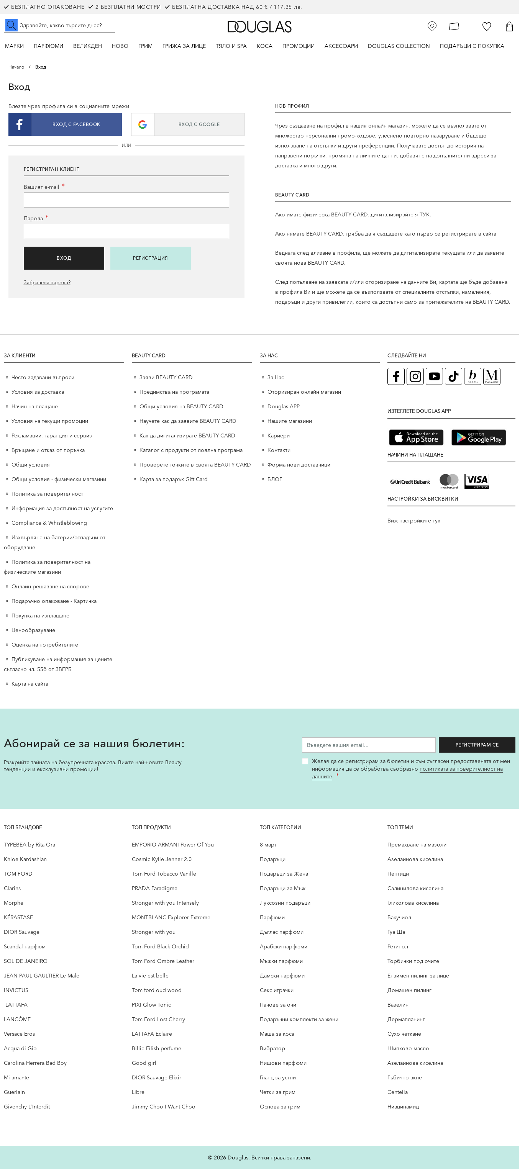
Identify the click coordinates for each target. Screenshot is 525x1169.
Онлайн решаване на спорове (50, 586)
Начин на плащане (34, 406)
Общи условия (30, 464)
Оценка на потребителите (44, 644)
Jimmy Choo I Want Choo (163, 1106)
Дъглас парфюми (282, 931)
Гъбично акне (404, 1077)
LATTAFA (16, 1004)
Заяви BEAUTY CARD (166, 377)
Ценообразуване (33, 630)
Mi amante (16, 1077)
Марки (14, 46)
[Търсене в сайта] (59, 25)
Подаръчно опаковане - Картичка (54, 601)
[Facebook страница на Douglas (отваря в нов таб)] (396, 376)
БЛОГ (274, 479)
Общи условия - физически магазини (58, 479)
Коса (264, 46)
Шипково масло (408, 1048)
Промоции (298, 46)
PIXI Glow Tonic (151, 1004)
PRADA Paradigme (154, 888)
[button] (65, 124)
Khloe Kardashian (25, 859)
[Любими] (487, 26)
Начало (16, 67)
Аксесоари (341, 46)
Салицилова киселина (415, 888)
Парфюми (48, 46)
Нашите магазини (289, 421)
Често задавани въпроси (42, 377)
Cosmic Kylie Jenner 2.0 (162, 859)
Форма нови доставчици (298, 464)
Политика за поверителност (47, 493)
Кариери (278, 435)
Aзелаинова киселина (415, 859)
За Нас (275, 377)
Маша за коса (277, 1033)
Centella (397, 1092)
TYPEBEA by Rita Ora (29, 844)
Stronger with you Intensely (165, 902)
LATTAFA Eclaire (152, 1033)
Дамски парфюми (282, 975)
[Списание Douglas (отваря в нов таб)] (491, 376)
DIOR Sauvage (21, 931)
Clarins (12, 888)
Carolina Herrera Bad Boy (35, 1062)
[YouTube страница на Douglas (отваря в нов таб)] (434, 376)
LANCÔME (17, 1019)
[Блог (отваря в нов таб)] (472, 376)
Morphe (13, 902)
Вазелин (398, 1004)
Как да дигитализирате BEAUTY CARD (187, 435)
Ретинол (397, 946)
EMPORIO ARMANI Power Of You (173, 844)
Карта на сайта (29, 683)
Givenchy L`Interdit (27, 1106)
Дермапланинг (406, 1019)
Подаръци (272, 859)
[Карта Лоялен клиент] (454, 26)
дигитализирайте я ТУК (400, 214)
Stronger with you (154, 931)
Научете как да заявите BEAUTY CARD (187, 421)
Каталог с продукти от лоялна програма (191, 450)
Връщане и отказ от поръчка (48, 450)
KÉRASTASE (18, 917)
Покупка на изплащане (40, 615)
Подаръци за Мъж (282, 888)
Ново (120, 46)
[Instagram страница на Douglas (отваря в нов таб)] (415, 376)
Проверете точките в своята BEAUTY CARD (195, 464)
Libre (138, 1092)
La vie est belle (150, 975)
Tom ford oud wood (157, 990)
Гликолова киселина (413, 902)
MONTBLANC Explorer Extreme (171, 917)
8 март (268, 844)
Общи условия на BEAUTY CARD (181, 406)
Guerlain (14, 1092)
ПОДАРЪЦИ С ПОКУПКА (472, 46)
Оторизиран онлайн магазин (304, 391)
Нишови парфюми (283, 1062)
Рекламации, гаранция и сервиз (51, 435)
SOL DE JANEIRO (26, 961)
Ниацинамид (403, 1106)
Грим (145, 46)
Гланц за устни (278, 1077)
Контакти (278, 450)
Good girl (144, 1062)
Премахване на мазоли (416, 844)
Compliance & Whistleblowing (49, 522)
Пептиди (398, 873)
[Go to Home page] (259, 27)
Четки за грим (277, 1092)
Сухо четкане (404, 1033)
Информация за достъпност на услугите (62, 508)
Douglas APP (283, 406)
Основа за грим (280, 1106)
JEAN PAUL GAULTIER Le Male (41, 975)
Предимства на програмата (174, 391)
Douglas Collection (399, 46)
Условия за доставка (37, 391)
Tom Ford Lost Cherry (158, 1019)
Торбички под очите (413, 961)
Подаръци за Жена (284, 873)
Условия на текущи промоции (50, 421)
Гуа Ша (396, 931)
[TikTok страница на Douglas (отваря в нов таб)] (453, 376)
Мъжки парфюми (281, 961)
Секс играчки (277, 990)
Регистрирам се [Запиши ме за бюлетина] (477, 745)
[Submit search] (11, 25)
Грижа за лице (184, 46)
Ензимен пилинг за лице (418, 975)
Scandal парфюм (25, 946)
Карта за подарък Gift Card (173, 479)
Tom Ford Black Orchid (160, 946)
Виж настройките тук (413, 520)
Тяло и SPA (231, 46)
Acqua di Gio (20, 1048)
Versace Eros (19, 1033)
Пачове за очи (278, 1004)
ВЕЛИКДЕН (87, 46)
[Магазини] (432, 26)
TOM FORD (18, 873)
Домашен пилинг (409, 990)
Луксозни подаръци (285, 902)
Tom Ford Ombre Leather (163, 961)
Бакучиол (399, 917)
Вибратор (272, 1048)
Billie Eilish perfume (156, 1048)
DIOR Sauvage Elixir (156, 1077)
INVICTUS (16, 990)
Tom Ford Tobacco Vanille (164, 873)
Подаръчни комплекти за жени (299, 1019)
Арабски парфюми (283, 946)
